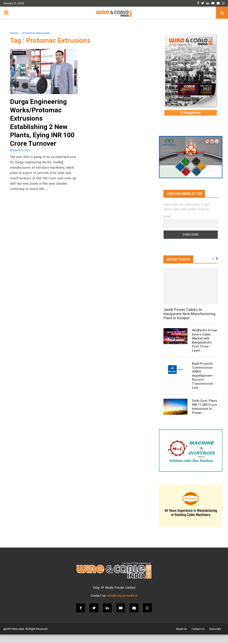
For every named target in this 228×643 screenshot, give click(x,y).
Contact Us (198, 637)
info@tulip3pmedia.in (122, 604)
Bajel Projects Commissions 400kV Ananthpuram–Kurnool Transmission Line (203, 378)
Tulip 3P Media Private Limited (114, 596)
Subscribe (215, 637)
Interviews (19, 53)
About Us (181, 637)
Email (167, 219)
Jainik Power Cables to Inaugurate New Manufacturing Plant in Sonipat (189, 316)
